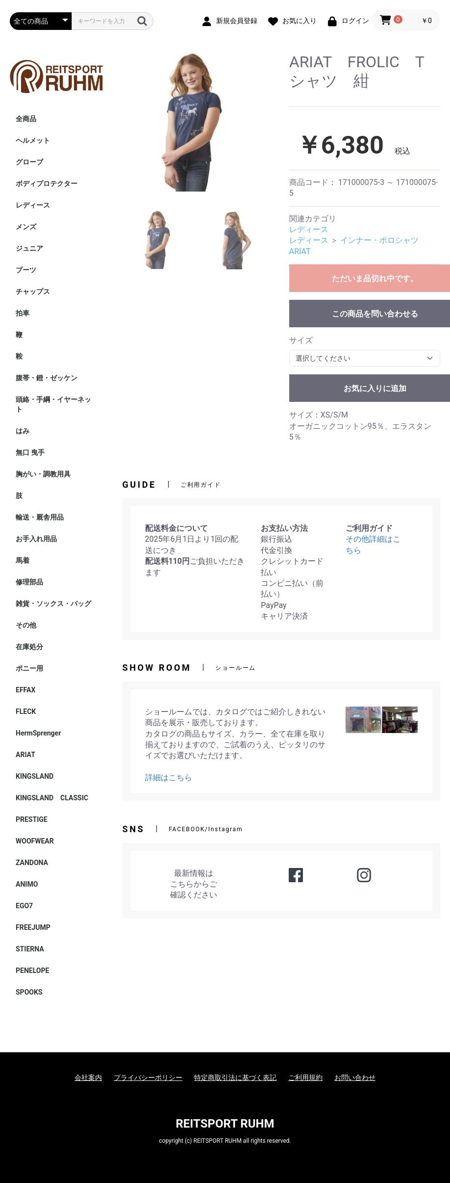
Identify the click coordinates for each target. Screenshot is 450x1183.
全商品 (26, 119)
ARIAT (25, 755)
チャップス (33, 291)
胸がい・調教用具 (43, 474)
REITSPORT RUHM (224, 1123)
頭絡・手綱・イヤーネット (53, 404)
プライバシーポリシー (148, 1077)
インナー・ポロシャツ (379, 240)
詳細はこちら (168, 777)
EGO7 (24, 906)
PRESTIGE (32, 819)
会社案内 (88, 1077)
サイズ (301, 340)
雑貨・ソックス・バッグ (53, 603)
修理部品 (29, 582)
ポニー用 (29, 668)
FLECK (26, 711)
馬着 (22, 560)
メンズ (26, 227)
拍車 (22, 313)
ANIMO (27, 884)
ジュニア (29, 248)
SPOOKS (29, 992)
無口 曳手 (30, 452)
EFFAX (25, 690)
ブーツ (26, 270)
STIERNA (30, 949)
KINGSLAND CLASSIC (52, 798)
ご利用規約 (305, 1077)
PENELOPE (32, 970)
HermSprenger (38, 733)
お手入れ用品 (36, 539)
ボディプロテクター (46, 183)
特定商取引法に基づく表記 (235, 1077)
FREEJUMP (33, 927)
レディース (33, 205)
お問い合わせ (354, 1077)
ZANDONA (32, 863)
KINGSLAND (34, 776)
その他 (26, 625)
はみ (22, 431)
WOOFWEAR (35, 841)
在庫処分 (29, 647)
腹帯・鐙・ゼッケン (46, 378)
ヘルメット (33, 140)
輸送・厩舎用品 (40, 517)
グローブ (29, 162)
